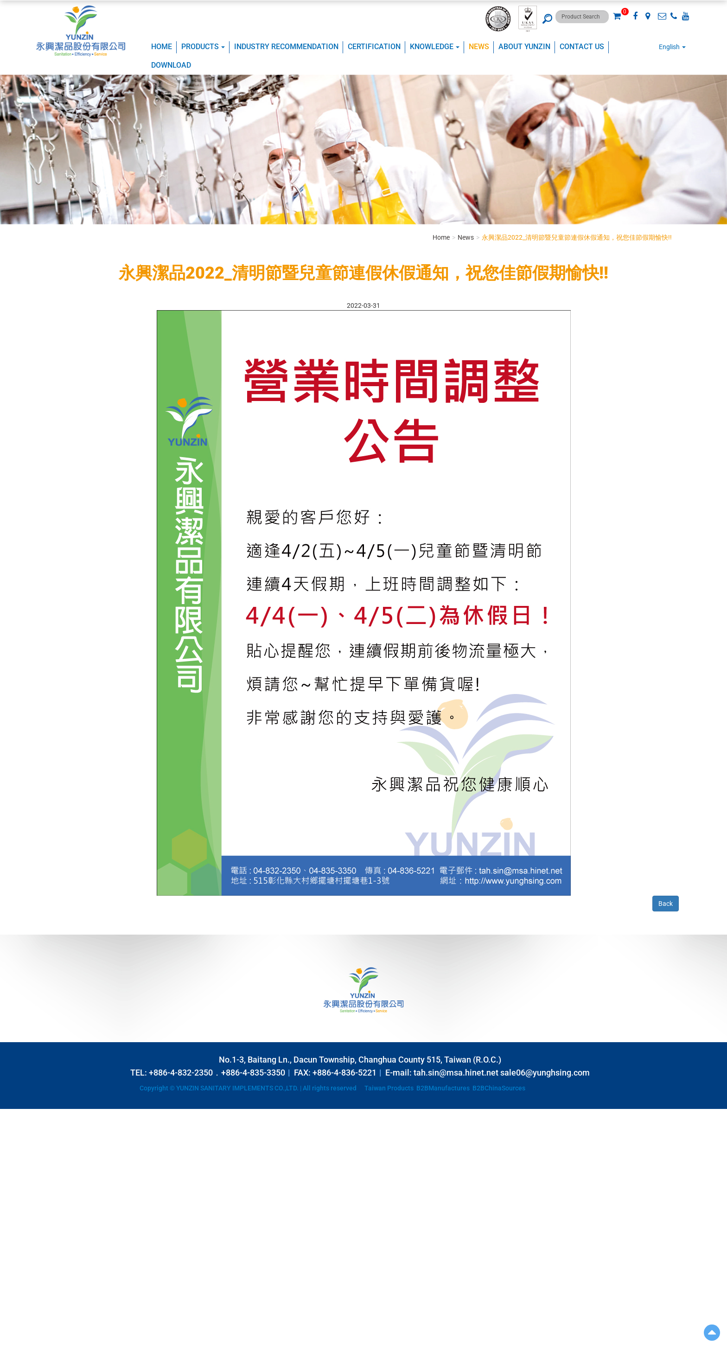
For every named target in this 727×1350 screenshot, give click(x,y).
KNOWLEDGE (434, 46)
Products (203, 46)
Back (665, 903)
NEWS (479, 46)
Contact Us (582, 46)
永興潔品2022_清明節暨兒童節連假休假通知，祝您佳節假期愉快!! (577, 237)
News (466, 237)
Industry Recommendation (286, 46)
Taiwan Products (389, 1088)
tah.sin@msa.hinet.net (456, 1072)
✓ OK (232, 1345)
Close (8, 1113)
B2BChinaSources (498, 1088)
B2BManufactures (443, 1088)
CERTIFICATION (374, 46)
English (669, 47)
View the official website (72, 1197)
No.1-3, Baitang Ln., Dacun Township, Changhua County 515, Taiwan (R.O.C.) (360, 1059)
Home (161, 46)
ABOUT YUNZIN (524, 46)
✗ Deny (10, 1141)
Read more (18, 1197)
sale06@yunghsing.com (545, 1072)
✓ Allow (11, 1132)
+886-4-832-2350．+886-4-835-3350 (217, 1072)
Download (171, 65)
